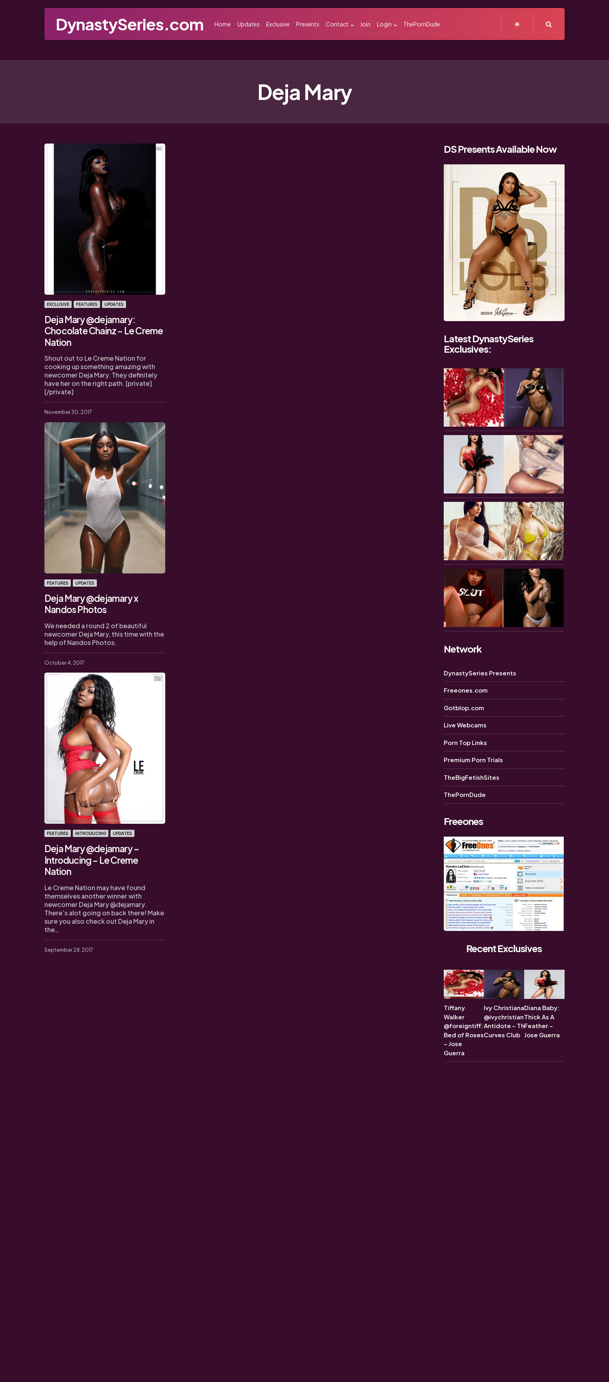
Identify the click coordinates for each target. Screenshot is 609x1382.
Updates (114, 304)
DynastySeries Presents (480, 673)
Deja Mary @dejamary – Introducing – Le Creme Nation (104, 852)
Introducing (90, 831)
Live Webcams (465, 725)
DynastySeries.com (129, 24)
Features (87, 304)
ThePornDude (465, 794)
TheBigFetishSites (471, 777)
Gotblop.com (464, 707)
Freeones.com (466, 690)
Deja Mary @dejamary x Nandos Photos (90, 602)
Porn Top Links (465, 742)
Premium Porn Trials (473, 759)
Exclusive (58, 304)
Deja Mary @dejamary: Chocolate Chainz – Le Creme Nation (102, 330)
